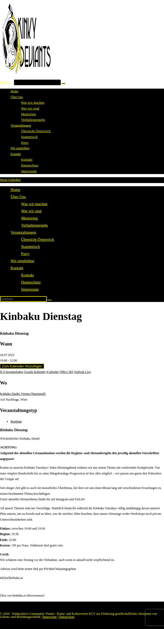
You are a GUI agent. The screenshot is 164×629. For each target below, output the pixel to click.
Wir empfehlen (22, 261)
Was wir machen (34, 204)
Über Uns (18, 197)
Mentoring (29, 218)
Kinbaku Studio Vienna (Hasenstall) (23, 394)
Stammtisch (30, 246)
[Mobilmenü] (10, 180)
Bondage (16, 421)
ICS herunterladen (11, 372)
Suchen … (6, 82)
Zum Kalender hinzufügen (22, 366)
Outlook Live (82, 372)
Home (15, 190)
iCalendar (52, 372)
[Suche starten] (49, 300)
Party (25, 254)
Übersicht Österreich (37, 239)
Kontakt (17, 268)
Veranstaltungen (23, 232)
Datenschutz (31, 282)
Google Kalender (35, 372)
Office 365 (66, 372)
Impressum (30, 289)
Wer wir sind (31, 211)
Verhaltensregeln (34, 225)
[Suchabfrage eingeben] (23, 299)
